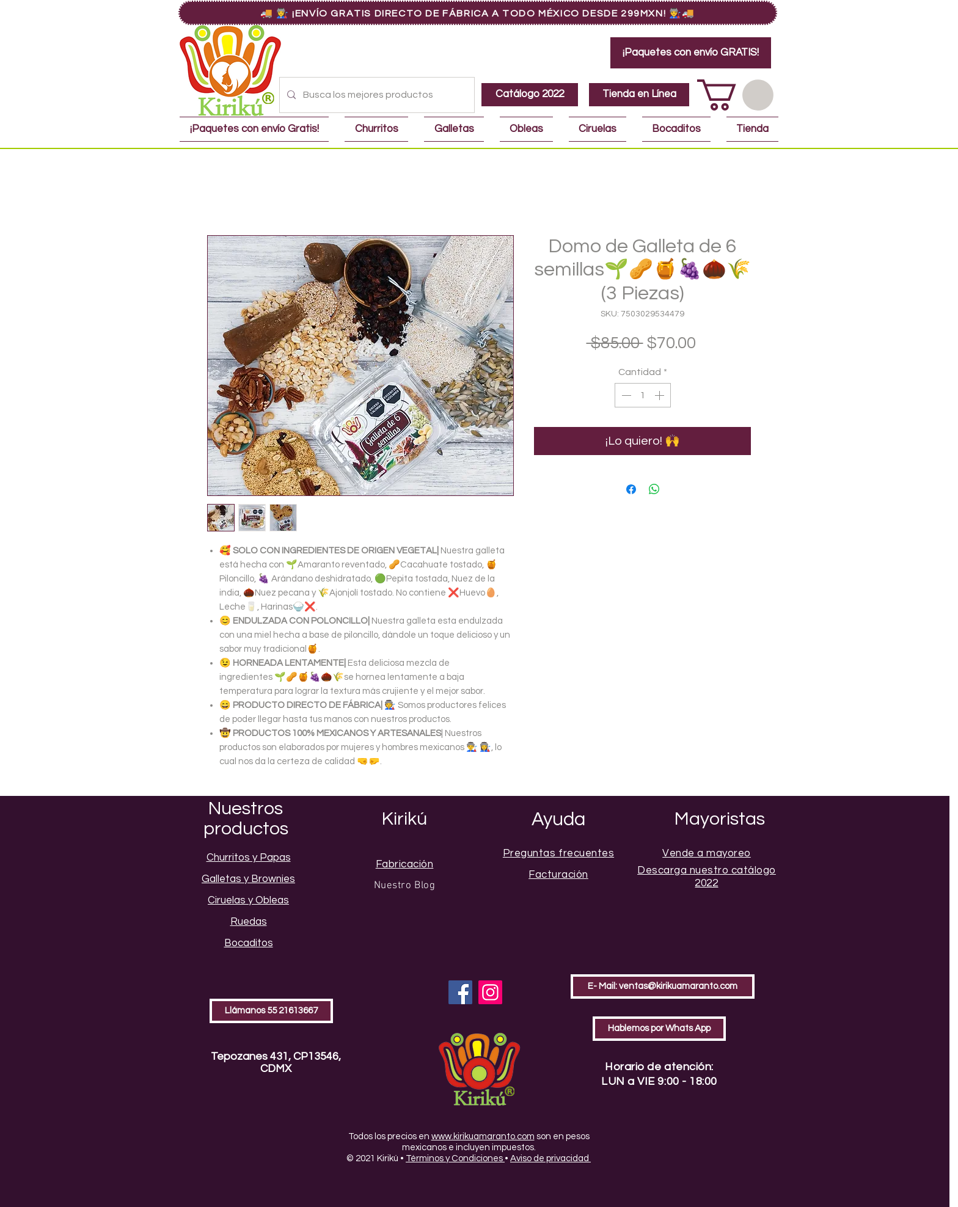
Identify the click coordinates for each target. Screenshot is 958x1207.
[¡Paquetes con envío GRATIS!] (690, 53)
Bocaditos (248, 943)
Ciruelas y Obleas (248, 900)
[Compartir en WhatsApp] (654, 489)
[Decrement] (625, 395)
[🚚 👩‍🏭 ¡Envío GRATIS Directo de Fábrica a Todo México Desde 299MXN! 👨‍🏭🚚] (477, 13)
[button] (735, 95)
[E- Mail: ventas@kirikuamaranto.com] (663, 986)
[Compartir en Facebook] (631, 489)
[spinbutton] (643, 395)
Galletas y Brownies (248, 878)
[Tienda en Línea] (639, 95)
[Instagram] (490, 992)
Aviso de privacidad (550, 1158)
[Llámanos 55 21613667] (271, 1011)
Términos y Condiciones (455, 1158)
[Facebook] (460, 992)
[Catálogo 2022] (529, 95)
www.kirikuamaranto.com (483, 1136)
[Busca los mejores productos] (375, 95)
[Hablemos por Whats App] (659, 1028)
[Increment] (660, 395)
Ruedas (248, 921)
